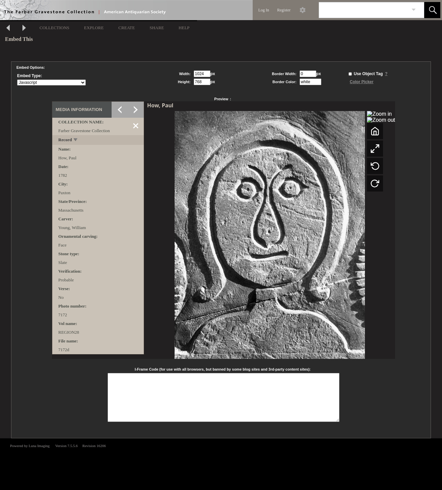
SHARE (156, 27)
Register (284, 10)
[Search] (363, 10)
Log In (263, 10)
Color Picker (362, 81)
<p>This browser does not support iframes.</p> (221, 463)
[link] (413, 9)
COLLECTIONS (54, 27)
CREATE (126, 27)
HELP (184, 27)
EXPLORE (94, 27)
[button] (432, 10)
